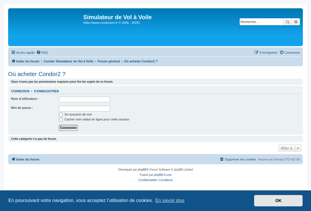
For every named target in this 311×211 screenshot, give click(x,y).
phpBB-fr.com (163, 174)
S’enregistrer (46, 91)
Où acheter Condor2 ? (37, 74)
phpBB (142, 169)
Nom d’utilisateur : (25, 98)
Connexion (20, 91)
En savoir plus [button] (170, 200)
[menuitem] (42, 52)
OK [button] (278, 200)
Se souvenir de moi (75, 114)
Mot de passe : (22, 107)
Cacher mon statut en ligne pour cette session (94, 119)
